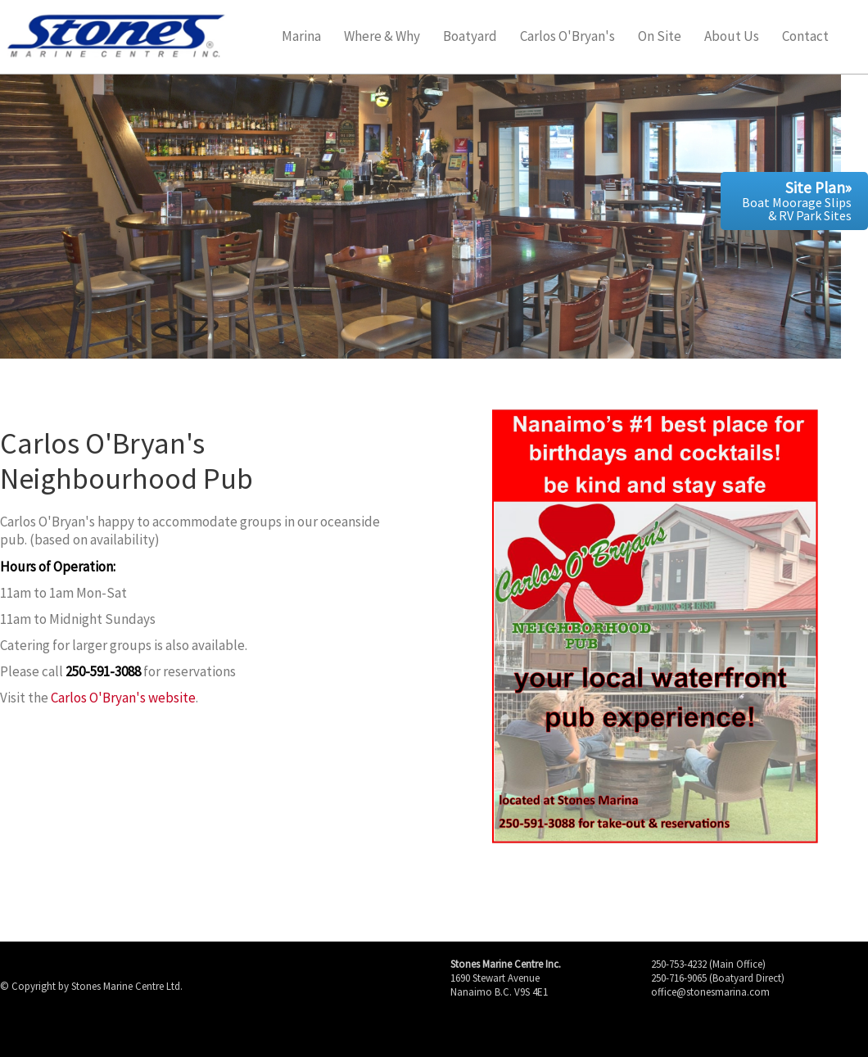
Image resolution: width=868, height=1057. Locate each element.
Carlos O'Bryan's (567, 37)
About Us (731, 37)
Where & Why (382, 37)
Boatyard (470, 37)
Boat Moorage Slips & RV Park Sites (797, 201)
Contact (805, 37)
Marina (301, 37)
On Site (659, 37)
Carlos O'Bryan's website (123, 698)
